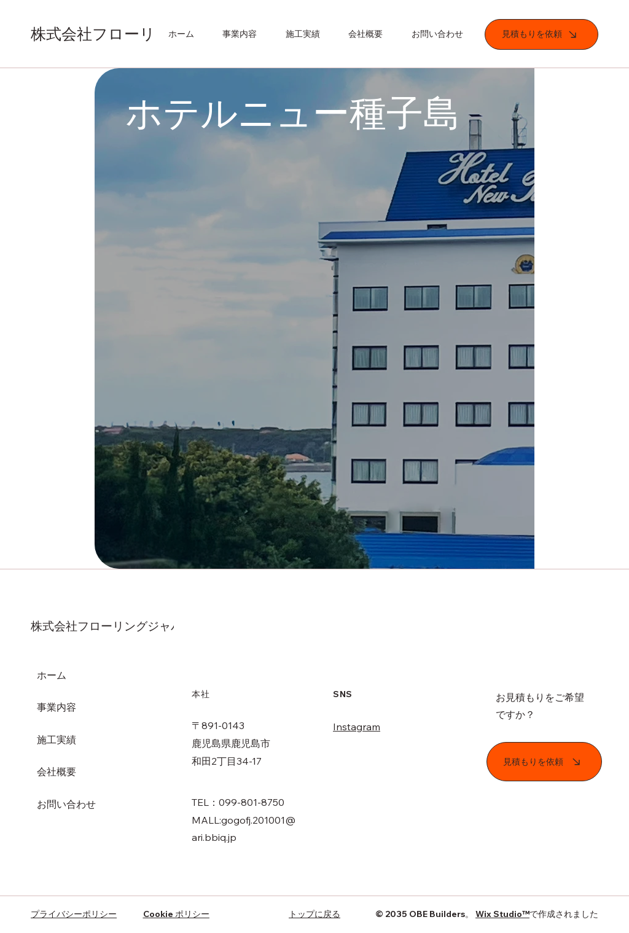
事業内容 (56, 707)
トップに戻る (314, 913)
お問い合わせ (66, 804)
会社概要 (56, 771)
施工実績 (56, 739)
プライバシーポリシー (74, 913)
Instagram (356, 726)
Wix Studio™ (502, 913)
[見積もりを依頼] (541, 34)
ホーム (51, 675)
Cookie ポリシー (176, 913)
